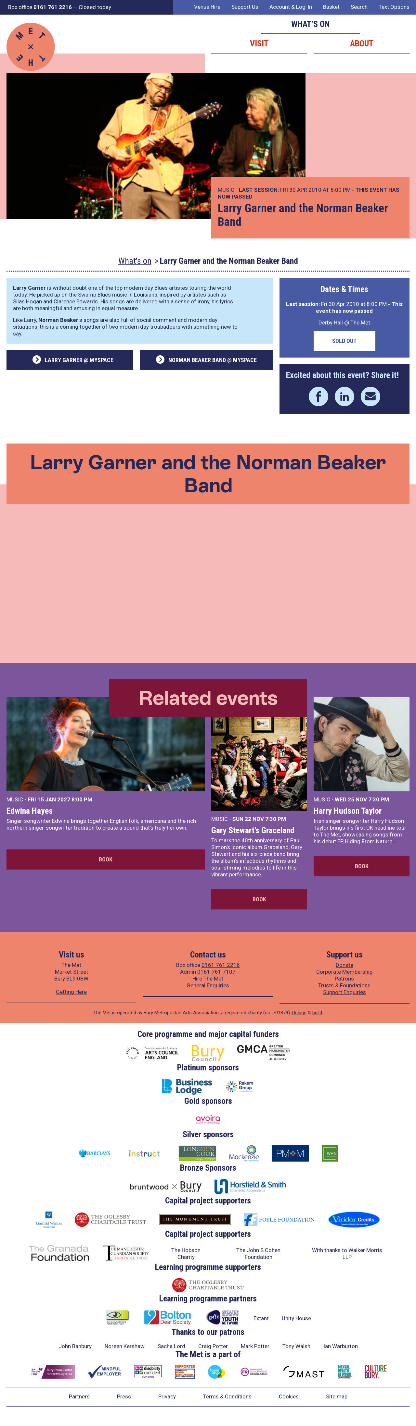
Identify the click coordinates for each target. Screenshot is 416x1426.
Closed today (95, 7)
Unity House (296, 1318)
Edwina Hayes (29, 811)
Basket (331, 7)
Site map (336, 1396)
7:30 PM (275, 819)
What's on (134, 261)
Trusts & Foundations (344, 985)
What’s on (310, 24)
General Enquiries (208, 985)
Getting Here (71, 992)
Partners (79, 1396)
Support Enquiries (344, 992)
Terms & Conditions (227, 1396)
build (317, 1013)
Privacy (167, 1396)
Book (105, 859)
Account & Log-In (290, 7)
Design (299, 1013)
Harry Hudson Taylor (348, 811)
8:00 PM (82, 799)
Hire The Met (207, 978)
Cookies (289, 1396)
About (361, 43)
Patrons (344, 978)
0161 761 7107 (216, 972)
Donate (344, 965)
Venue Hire (207, 7)
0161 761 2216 (221, 965)
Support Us (244, 7)
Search (359, 7)
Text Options (394, 7)
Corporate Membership (344, 972)
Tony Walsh (296, 1346)
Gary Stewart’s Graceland (252, 830)
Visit (259, 43)
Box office (40, 7)
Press (124, 1396)
